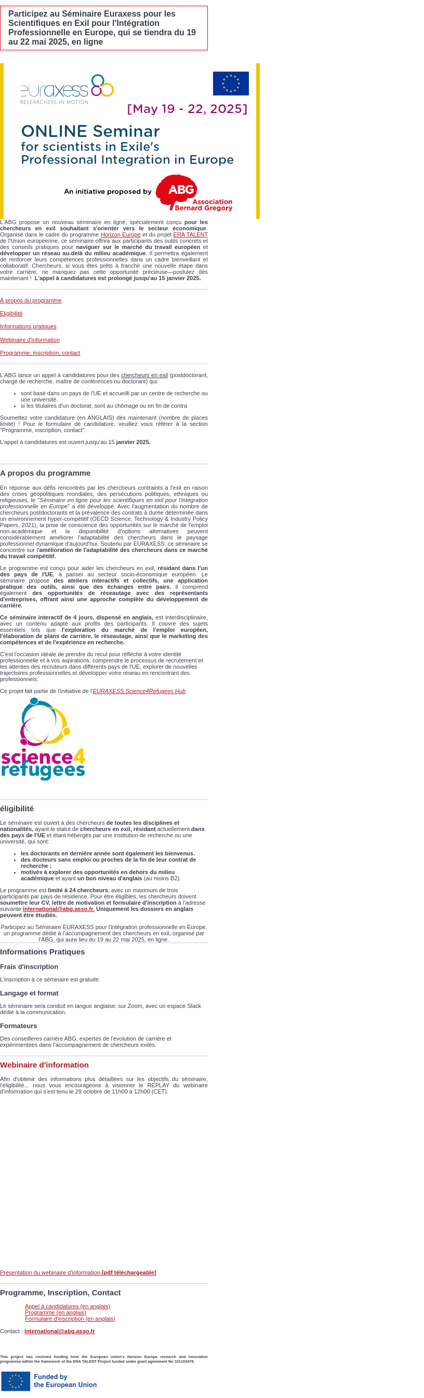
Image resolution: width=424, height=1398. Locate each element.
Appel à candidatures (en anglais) (67, 1306)
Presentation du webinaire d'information (78, 1272)
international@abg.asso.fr (59, 1331)
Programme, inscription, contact (40, 353)
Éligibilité (11, 313)
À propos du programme (31, 300)
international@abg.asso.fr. (59, 909)
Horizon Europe (121, 234)
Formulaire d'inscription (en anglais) (70, 1319)
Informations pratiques (28, 326)
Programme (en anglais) (55, 1312)
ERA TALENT (191, 234)
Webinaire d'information (30, 340)
